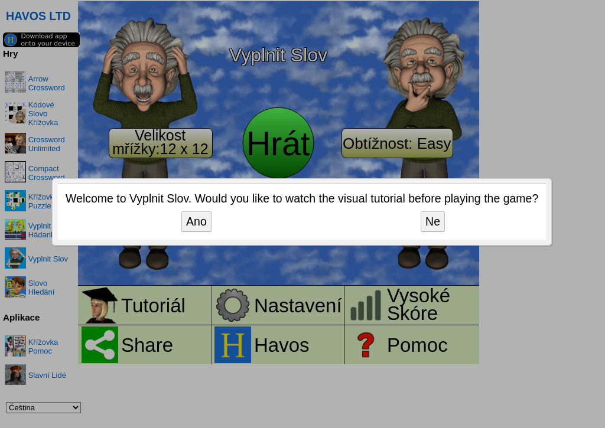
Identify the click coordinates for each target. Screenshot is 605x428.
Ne (432, 221)
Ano (196, 221)
